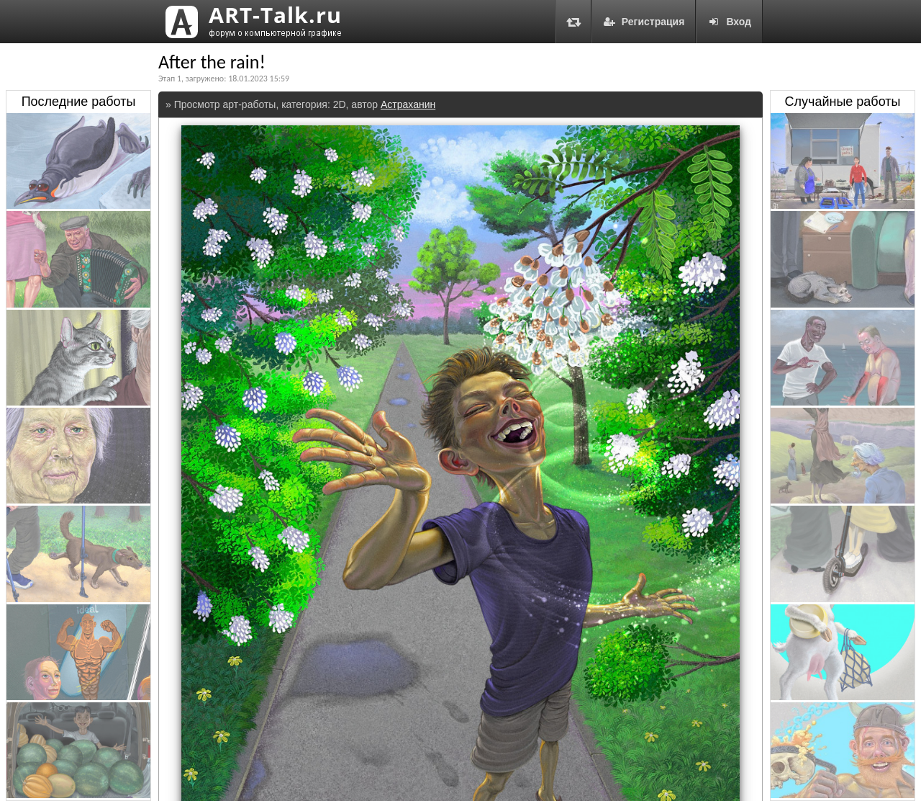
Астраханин (408, 104)
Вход (729, 21)
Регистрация (644, 21)
